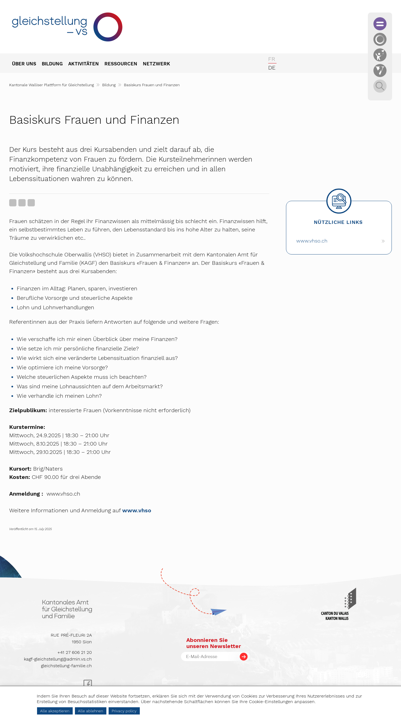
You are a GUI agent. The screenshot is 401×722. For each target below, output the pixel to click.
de (271, 67)
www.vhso (136, 510)
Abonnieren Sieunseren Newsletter (213, 643)
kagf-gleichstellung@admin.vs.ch (58, 659)
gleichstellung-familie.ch (66, 665)
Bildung (109, 85)
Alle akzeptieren (54, 711)
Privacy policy (124, 711)
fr (271, 59)
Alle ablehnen (90, 711)
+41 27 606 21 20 (74, 652)
